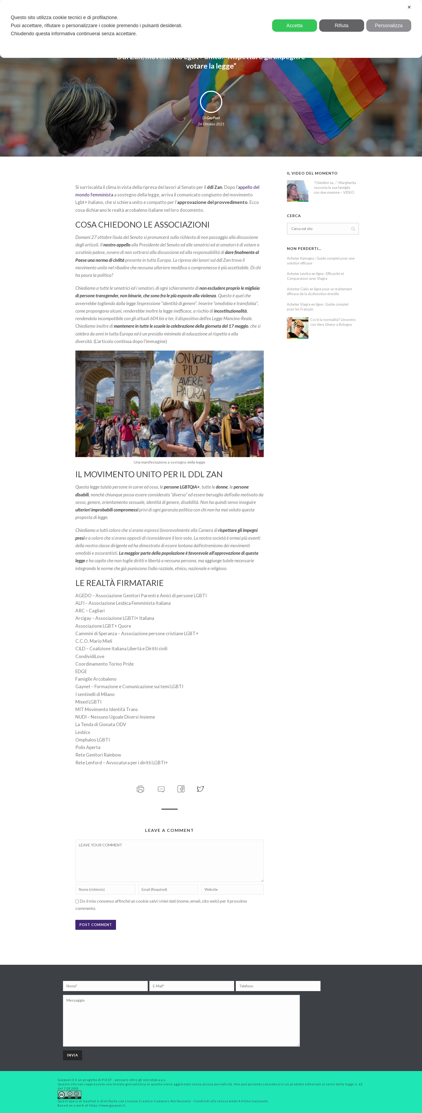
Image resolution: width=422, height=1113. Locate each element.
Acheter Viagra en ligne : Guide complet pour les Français (318, 306)
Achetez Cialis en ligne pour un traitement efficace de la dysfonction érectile (319, 291)
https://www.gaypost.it (107, 1105)
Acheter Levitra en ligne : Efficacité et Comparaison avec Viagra (315, 276)
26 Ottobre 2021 (211, 124)
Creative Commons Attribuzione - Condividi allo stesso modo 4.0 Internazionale (203, 1101)
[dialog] (211, 29)
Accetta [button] (294, 25)
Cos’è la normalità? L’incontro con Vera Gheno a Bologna (333, 322)
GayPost (213, 117)
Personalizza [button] (389, 25)
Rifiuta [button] (342, 25)
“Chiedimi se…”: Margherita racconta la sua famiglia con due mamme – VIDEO (335, 188)
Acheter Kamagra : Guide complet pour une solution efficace (320, 260)
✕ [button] (409, 7)
